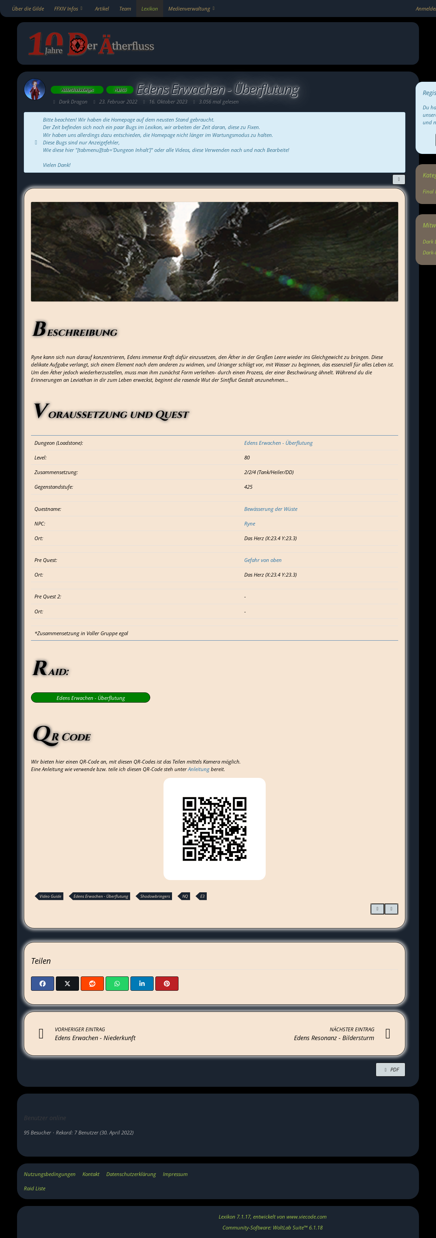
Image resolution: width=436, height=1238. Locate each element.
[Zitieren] (377, 909)
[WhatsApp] (117, 983)
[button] (142, 983)
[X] (67, 983)
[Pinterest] (166, 983)
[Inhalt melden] (391, 909)
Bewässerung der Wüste (270, 508)
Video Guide (50, 896)
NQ (185, 896)
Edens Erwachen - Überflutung (278, 442)
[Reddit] (92, 983)
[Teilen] (398, 179)
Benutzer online (45, 1118)
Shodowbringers (155, 896)
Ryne (249, 523)
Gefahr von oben (263, 560)
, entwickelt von (273, 1216)
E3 (202, 896)
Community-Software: (272, 1227)
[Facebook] (42, 983)
